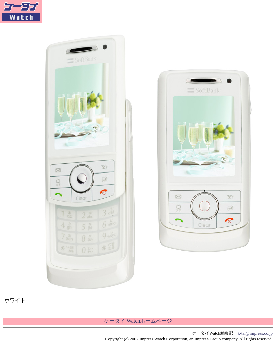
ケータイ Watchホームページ (138, 321)
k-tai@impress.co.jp (255, 333)
